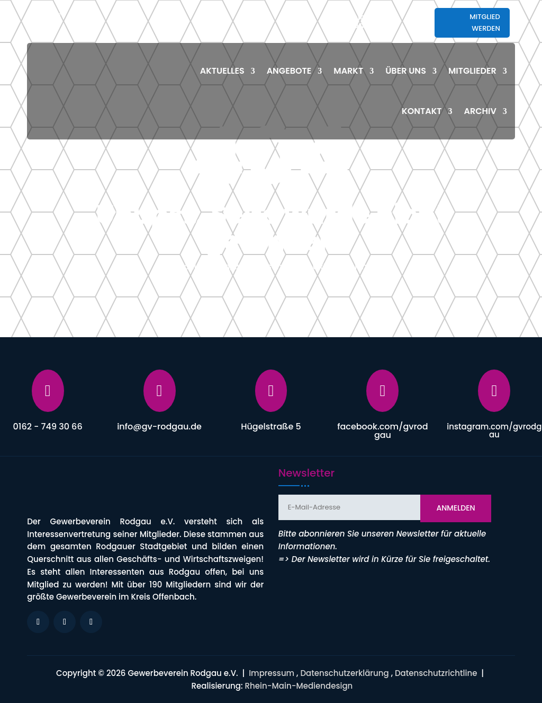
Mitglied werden (484, 22)
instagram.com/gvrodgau (494, 430)
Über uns (405, 71)
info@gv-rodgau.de (371, 21)
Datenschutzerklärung (344, 673)
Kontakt (421, 111)
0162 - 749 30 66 (48, 426)
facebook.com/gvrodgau (382, 430)
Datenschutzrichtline (436, 673)
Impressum (271, 673)
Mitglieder (472, 71)
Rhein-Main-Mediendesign (299, 685)
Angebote (289, 71)
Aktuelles (222, 71)
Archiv (480, 111)
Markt (348, 71)
